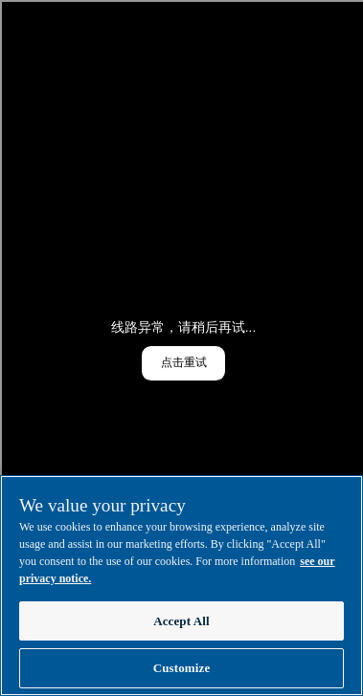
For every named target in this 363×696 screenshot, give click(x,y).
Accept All (181, 621)
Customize (182, 668)
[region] (181, 585)
